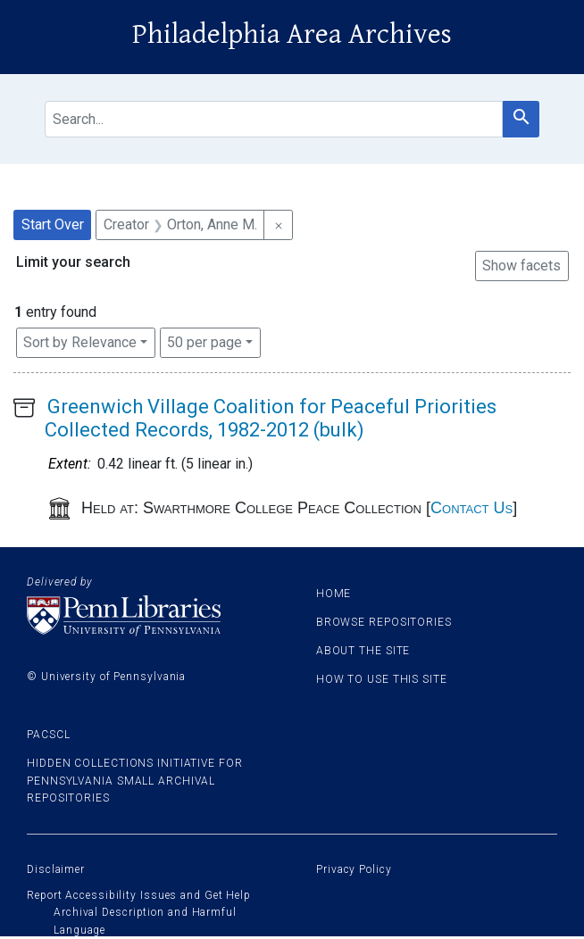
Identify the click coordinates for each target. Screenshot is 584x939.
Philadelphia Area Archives (292, 34)
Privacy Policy (354, 869)
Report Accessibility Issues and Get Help (139, 895)
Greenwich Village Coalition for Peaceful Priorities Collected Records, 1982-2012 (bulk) (270, 418)
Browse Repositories (384, 622)
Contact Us (471, 508)
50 (204, 341)
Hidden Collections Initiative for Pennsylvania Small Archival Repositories (135, 780)
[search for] (274, 119)
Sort (80, 342)
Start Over (52, 224)
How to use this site (381, 679)
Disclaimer (56, 869)
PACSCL (48, 734)
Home (334, 593)
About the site (363, 650)
